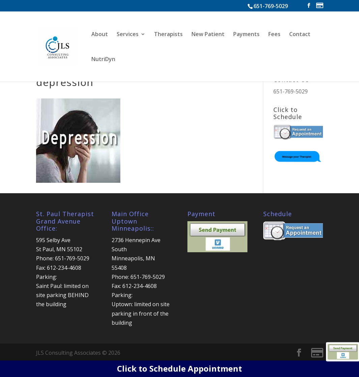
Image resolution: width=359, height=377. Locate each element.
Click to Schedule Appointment (179, 368)
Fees (274, 35)
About (99, 35)
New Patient (208, 35)
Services (128, 35)
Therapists (168, 35)
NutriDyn (103, 60)
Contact (299, 35)
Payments (246, 35)
